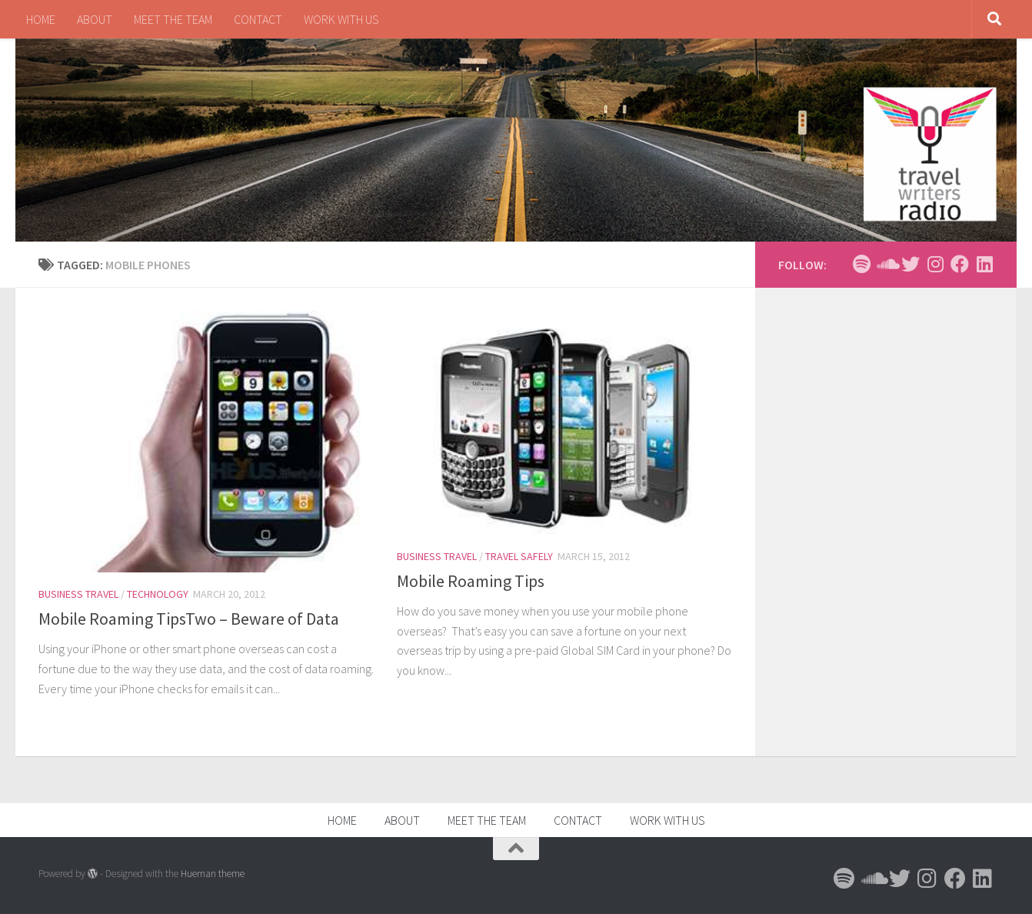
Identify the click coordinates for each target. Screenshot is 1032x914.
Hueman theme (213, 873)
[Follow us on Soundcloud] (886, 264)
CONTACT (258, 19)
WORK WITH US (341, 19)
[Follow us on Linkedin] (984, 264)
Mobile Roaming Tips (470, 581)
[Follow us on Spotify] (861, 264)
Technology (157, 594)
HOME (40, 19)
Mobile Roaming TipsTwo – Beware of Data (188, 618)
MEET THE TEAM (173, 19)
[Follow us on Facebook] (959, 264)
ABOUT (94, 19)
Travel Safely (519, 556)
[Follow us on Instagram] (935, 264)
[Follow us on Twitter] (910, 264)
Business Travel (78, 594)
